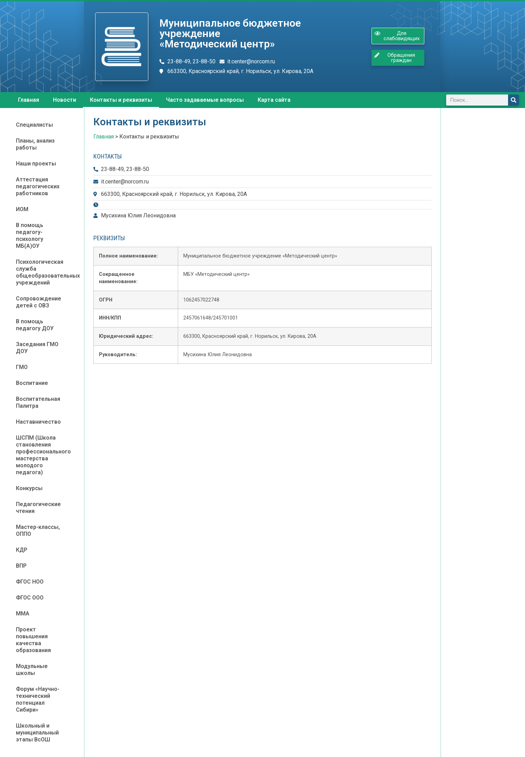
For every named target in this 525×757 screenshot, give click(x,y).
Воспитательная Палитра (38, 402)
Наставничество (38, 421)
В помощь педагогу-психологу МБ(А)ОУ (29, 235)
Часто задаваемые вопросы (205, 100)
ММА (22, 613)
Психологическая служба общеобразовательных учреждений (45, 272)
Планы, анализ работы (35, 144)
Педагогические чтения (38, 507)
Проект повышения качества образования (33, 640)
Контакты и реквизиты (121, 100)
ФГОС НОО (30, 581)
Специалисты (34, 124)
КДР (21, 550)
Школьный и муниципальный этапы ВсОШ (37, 732)
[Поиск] (513, 100)
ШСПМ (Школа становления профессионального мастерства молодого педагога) (43, 455)
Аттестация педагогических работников (37, 186)
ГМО (22, 367)
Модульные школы (32, 669)
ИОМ (22, 209)
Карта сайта (274, 100)
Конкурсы (29, 488)
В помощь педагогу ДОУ (35, 325)
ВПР (21, 565)
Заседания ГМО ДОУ (37, 347)
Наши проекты (36, 163)
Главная (28, 100)
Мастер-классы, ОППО (38, 530)
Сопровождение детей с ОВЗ (38, 302)
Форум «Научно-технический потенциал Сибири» (37, 699)
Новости (64, 100)
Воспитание (32, 383)
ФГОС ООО (30, 597)
